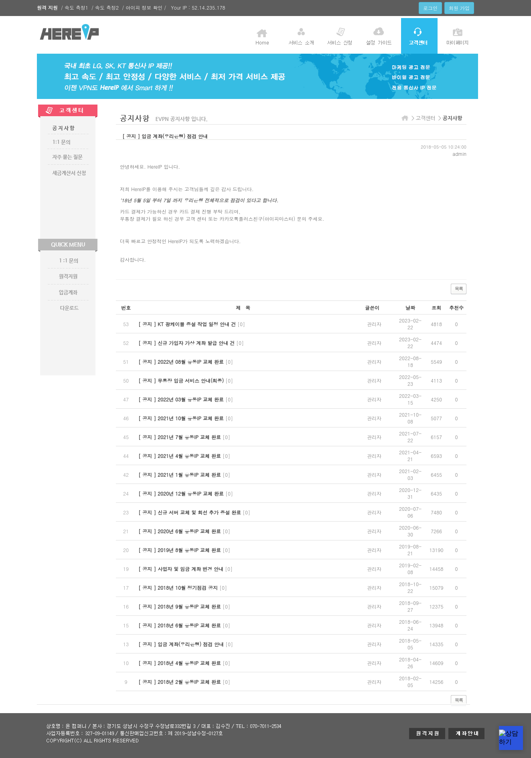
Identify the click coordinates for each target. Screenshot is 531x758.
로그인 (430, 7)
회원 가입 (459, 7)
